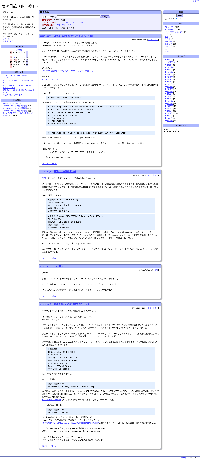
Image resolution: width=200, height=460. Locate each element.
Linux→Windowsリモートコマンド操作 (74, 36)
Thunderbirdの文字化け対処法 (15, 106)
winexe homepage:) (51, 79)
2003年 (170, 116)
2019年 (170, 77)
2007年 (170, 106)
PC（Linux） (170, 29)
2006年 (170, 108)
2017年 (170, 82)
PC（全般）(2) (74, 22)
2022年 (170, 70)
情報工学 (168, 46)
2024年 (170, 65)
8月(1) (69, 25)
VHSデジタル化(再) (11, 103)
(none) (167, 51)
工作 (166, 34)
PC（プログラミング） (174, 32)
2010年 (170, 99)
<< (11, 50)
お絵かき (168, 44)
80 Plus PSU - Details (51, 400)
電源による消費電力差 (65, 171)
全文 (178, 18)
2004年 (170, 113)
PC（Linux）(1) (62, 22)
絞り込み (105, 17)
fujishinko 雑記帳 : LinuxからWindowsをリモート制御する (67, 71)
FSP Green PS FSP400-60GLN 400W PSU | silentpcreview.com (70, 423)
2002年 (170, 118)
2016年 (170, 84)
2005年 (170, 111)
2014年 (170, 89)
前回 (44, 178)
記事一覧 (6, 39)
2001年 (170, 121)
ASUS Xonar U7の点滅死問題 (15, 108)
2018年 (170, 79)
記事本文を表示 (67, 28)
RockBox (59, 266)
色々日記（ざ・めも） (21, 6)
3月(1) (59, 25)
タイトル (169, 18)
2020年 (170, 74)
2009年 (170, 101)
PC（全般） (170, 27)
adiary (183, 458)
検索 (180, 15)
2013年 (170, 92)
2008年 (170, 104)
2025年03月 (171, 62)
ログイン (196, 1)
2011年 (170, 96)
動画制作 (168, 41)
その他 (167, 39)
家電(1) (83, 22)
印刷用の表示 (8, 41)
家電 (166, 37)
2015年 (170, 87)
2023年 (170, 67)
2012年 (170, 94)
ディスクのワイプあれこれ (13, 95)
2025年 (170, 60)
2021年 (170, 72)
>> (27, 50)
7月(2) (64, 25)
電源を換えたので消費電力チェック (72, 304)
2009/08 (18, 50)
